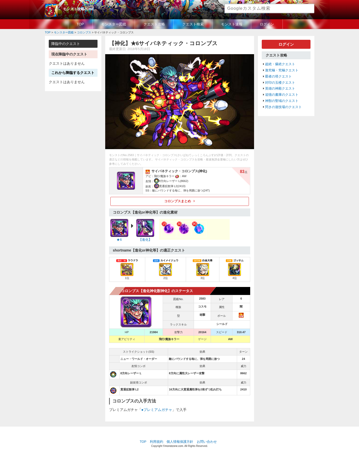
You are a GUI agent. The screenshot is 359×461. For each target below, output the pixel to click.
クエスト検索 (193, 24)
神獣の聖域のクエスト (281, 101)
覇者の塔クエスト (278, 76)
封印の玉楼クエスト (280, 82)
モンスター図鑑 (113, 24)
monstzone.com (174, 446)
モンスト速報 (231, 24)
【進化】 (145, 240)
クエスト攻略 (154, 24)
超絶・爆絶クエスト (280, 64)
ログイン (267, 24)
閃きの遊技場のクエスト (283, 107)
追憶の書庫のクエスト (281, 95)
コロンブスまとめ (177, 201)
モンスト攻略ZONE (78, 9)
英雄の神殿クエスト (280, 88)
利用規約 (156, 442)
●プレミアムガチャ (156, 410)
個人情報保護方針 (180, 442)
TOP (80, 24)
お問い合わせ (207, 442)
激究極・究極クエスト (281, 70)
